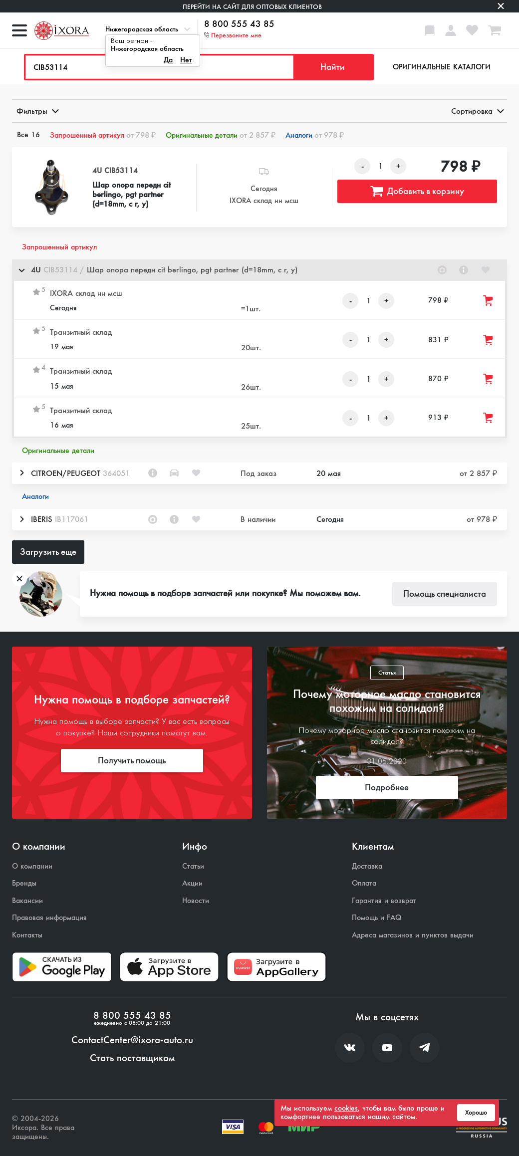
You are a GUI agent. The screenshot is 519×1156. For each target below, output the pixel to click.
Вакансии (27, 901)
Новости (195, 901)
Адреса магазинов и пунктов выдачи (413, 935)
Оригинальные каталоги (442, 67)
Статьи (193, 866)
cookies (346, 1108)
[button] (259, 270)
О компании (32, 866)
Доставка (367, 866)
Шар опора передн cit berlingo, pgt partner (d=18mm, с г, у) (131, 194)
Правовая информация (49, 918)
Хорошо (476, 1112)
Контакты (27, 935)
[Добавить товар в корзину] (488, 300)
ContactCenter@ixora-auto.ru (132, 1040)
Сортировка (477, 111)
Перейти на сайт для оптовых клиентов (252, 6)
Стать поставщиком (132, 1058)
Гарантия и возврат (384, 901)
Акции (192, 883)
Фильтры (36, 111)
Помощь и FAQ (376, 918)
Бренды (24, 883)
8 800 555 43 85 (239, 24)
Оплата (364, 883)
